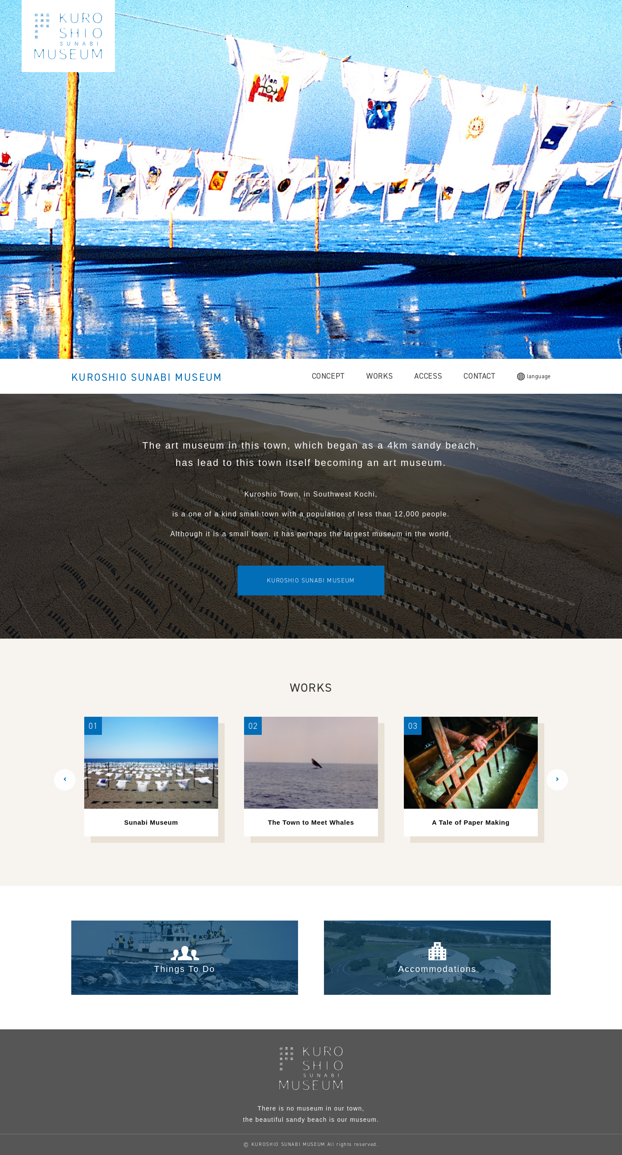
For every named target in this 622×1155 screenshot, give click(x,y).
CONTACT (479, 376)
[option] (151, 776)
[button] (65, 780)
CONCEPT (328, 376)
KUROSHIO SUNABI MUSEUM (146, 377)
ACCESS (428, 376)
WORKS (379, 376)
